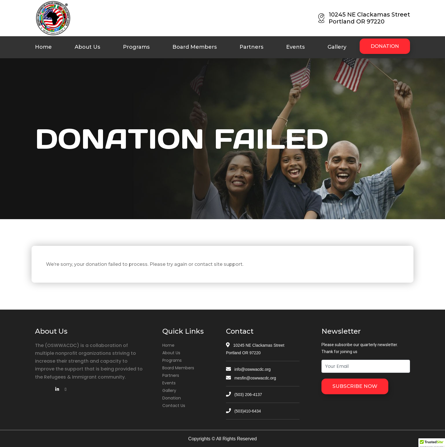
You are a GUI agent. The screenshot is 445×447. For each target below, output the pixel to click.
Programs (136, 47)
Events (295, 47)
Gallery (337, 47)
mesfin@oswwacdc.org (251, 377)
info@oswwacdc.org (248, 369)
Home (43, 47)
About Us (87, 47)
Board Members (194, 47)
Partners (251, 47)
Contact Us (173, 405)
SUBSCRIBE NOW (354, 386)
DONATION (385, 46)
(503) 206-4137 (244, 394)
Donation (171, 398)
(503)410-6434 (243, 411)
